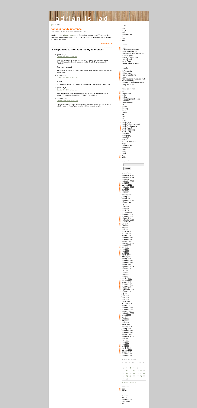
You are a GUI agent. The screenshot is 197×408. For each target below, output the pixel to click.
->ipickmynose (127, 73)
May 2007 (125, 297)
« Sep (125, 382)
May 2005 (125, 344)
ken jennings (126, 61)
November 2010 (127, 216)
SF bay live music (128, 85)
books (124, 95)
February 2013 (127, 185)
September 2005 (128, 336)
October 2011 (126, 199)
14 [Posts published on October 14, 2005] (141, 371)
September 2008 (128, 267)
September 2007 (128, 290)
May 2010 (125, 228)
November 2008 (127, 263)
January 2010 (126, 235)
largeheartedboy (128, 81)
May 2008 (125, 274)
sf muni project (127, 145)
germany (125, 109)
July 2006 (125, 317)
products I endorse (128, 142)
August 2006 (126, 315)
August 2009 (126, 245)
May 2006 (125, 321)
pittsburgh (125, 138)
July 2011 (125, 204)
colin (123, 32)
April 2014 (125, 179)
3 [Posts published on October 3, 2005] (126, 368)
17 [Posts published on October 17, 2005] (127, 373)
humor (124, 111)
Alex (123, 29)
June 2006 (125, 319)
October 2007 (126, 288)
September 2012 (128, 187)
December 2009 (127, 237)
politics (124, 140)
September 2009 (128, 243)
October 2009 (126, 241)
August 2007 (126, 292)
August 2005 (126, 338)
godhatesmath (127, 34)
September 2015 (128, 175)
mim (123, 38)
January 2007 (126, 305)
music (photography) (129, 126)
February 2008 (127, 280)
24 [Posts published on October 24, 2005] (127, 376)
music (124, 120)
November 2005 (127, 332)
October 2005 (126, 334)
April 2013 (125, 183)
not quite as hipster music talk (133, 83)
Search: (126, 161)
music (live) (126, 122)
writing (124, 157)
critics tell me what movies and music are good (133, 55)
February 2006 (127, 327)
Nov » (133, 382)
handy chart (69, 35)
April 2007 (125, 300)
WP (123, 403)
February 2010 (127, 233)
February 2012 (127, 195)
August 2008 (126, 268)
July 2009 (125, 247)
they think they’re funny (130, 63)
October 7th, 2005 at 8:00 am (67, 57)
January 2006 (126, 329)
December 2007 (127, 284)
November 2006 (127, 309)
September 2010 (128, 220)
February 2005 (127, 350)
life (123, 114)
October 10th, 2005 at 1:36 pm (67, 101)
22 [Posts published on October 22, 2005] (144, 373)
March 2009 (126, 255)
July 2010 (125, 224)
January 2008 (126, 282)
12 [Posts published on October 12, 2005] (134, 371)
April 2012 (125, 193)
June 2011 (125, 206)
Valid (126, 401)
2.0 (124, 397)
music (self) (126, 132)
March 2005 (126, 348)
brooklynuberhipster (129, 75)
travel (124, 153)
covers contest (127, 103)
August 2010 (126, 222)
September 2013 (128, 181)
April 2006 (125, 323)
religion (124, 143)
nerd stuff (125, 134)
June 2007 (125, 296)
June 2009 (125, 249)
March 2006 (126, 325)
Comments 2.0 (128, 399)
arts (123, 91)
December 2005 (127, 331)
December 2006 (127, 307)
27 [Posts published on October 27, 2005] (137, 376)
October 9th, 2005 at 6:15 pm (67, 90)
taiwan (124, 151)
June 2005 (125, 342)
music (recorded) (128, 130)
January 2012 (126, 197)
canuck (124, 77)
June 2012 (125, 189)
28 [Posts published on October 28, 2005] (141, 376)
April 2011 (125, 208)
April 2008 (125, 276)
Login (123, 389)
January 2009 (126, 259)
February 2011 (127, 212)
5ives (124, 48)
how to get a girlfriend (130, 58)
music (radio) (127, 128)
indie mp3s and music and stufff (133, 79)
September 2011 (128, 201)
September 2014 (128, 177)
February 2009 (127, 257)
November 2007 (127, 286)
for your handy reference (66, 29)
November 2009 (127, 239)
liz (122, 36)
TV (122, 155)
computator (126, 101)
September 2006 (128, 313)
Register (124, 391)
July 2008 (125, 270)
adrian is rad (82, 18)
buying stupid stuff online (131, 99)
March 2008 (126, 278)
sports (67, 31)
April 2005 (125, 346)
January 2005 (126, 352)
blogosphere (126, 93)
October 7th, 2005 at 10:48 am (67, 77)
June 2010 (125, 226)
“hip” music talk (127, 71)
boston (124, 97)
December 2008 (127, 261)
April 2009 (125, 253)
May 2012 (125, 191)
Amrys (124, 31)
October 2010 (126, 218)
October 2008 (126, 265)
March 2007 (126, 301)
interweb (125, 112)
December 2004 (127, 354)
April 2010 (125, 230)
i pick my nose (127, 60)
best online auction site (130, 50)
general (63, 31)
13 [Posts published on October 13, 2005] (137, 371)
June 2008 (125, 272)
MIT (123, 118)
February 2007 (127, 303)
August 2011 (126, 203)
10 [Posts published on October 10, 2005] (127, 371)
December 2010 (127, 214)
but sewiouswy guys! (129, 52)
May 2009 (125, 251)
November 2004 (127, 356)
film (123, 105)
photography (126, 136)
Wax (123, 40)
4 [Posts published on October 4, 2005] (130, 368)
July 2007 (125, 294)
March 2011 (126, 210)
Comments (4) (107, 43)
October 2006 (126, 311)
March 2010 (126, 232)
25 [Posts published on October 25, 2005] (130, 376)
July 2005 (125, 340)
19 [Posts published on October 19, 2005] (134, 373)
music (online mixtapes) (131, 124)
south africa (126, 147)
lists (123, 116)
